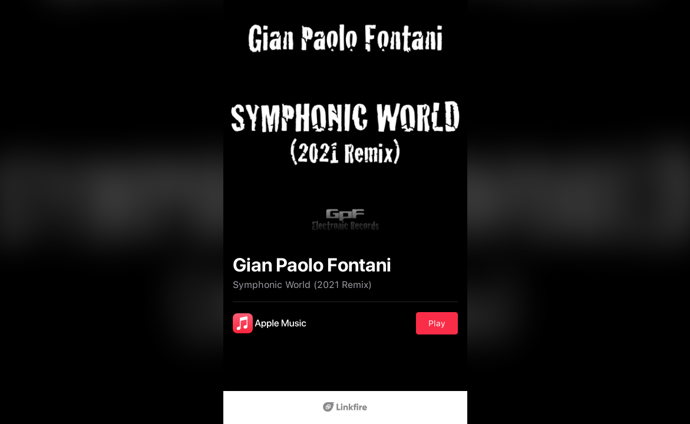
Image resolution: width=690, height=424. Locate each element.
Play (436, 323)
